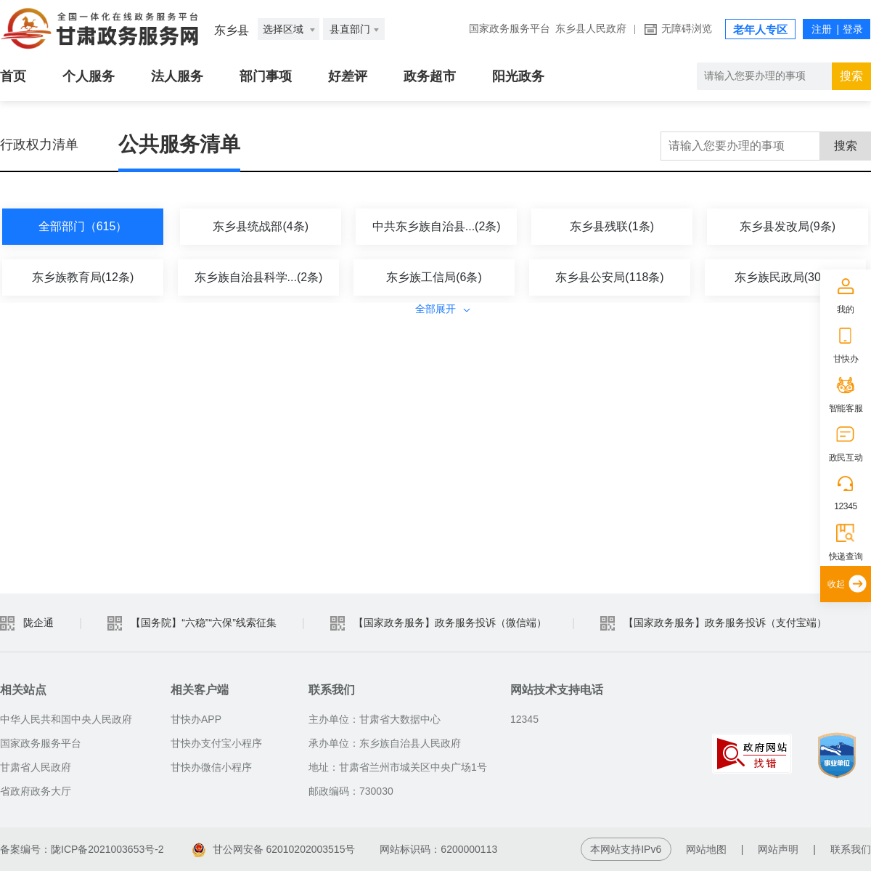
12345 (845, 506)
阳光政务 (518, 76)
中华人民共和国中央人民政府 (66, 719)
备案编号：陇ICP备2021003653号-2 (82, 849)
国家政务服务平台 (509, 28)
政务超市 (430, 76)
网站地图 (706, 849)
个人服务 (88, 76)
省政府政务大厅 (35, 791)
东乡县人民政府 (590, 28)
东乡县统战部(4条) (260, 226)
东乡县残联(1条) (612, 226)
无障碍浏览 (686, 28)
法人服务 (177, 76)
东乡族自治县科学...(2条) (259, 277)
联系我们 (850, 849)
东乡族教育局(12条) (83, 277)
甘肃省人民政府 (35, 767)
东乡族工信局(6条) (434, 277)
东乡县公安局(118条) (609, 277)
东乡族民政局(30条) (785, 277)
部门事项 (266, 76)
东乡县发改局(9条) (787, 226)
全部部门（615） (83, 226)
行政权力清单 (39, 144)
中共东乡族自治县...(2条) (436, 226)
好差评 (347, 76)
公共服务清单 (179, 144)
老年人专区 (760, 30)
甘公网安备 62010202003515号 (274, 849)
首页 (13, 76)
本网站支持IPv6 (625, 849)
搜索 (845, 145)
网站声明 (778, 849)
